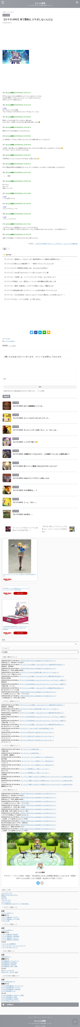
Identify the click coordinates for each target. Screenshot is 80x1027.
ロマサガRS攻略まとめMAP (9, 999)
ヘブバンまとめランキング (9, 948)
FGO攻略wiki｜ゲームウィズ (10, 961)
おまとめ (4, 899)
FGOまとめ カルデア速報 (9, 973)
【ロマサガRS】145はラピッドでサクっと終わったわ (30, 479)
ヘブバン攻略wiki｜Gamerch (10, 940)
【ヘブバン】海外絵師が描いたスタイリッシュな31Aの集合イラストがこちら (30, 291)
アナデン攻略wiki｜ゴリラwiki (10, 919)
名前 (4, 379)
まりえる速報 (40, 1019)
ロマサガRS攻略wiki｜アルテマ (10, 988)
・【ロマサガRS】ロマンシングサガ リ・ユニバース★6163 (54, 244)
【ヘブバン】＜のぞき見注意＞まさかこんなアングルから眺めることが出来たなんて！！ (34, 295)
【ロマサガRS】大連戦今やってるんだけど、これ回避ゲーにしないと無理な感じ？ (41, 454)
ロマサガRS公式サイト (8, 982)
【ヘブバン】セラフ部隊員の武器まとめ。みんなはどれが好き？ (26, 268)
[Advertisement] (40, 36)
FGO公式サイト (6, 957)
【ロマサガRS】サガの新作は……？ (24, 491)
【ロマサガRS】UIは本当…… (22, 515)
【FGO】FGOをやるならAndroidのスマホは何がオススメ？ (38, 661)
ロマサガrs (7, 341)
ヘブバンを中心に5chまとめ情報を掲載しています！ (40, 1022)
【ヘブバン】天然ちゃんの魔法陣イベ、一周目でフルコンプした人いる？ (29, 264)
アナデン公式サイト (7, 913)
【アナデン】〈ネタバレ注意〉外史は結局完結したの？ (37, 729)
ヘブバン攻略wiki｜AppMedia (10, 936)
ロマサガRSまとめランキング (10, 1001)
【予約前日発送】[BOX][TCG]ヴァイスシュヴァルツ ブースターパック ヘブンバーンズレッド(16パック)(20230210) (15, 628)
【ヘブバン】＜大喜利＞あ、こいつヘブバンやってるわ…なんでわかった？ (30, 277)
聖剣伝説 (12, 341)
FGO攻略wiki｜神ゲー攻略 (9, 967)
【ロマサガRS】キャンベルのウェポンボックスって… (31, 418)
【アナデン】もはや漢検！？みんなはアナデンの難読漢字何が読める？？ (42, 665)
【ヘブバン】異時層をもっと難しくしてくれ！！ (35, 769)
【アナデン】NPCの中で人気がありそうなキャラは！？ (37, 733)
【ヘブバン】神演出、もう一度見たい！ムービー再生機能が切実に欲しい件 (30, 282)
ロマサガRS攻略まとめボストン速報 (12, 996)
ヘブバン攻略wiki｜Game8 (9, 935)
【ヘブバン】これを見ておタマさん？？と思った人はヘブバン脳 (26, 273)
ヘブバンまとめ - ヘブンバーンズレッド (13, 946)
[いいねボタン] (5, 248)
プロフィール (36, 1015)
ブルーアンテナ (6, 900)
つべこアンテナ (6, 902)
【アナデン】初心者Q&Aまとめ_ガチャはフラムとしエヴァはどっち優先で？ (42, 680)
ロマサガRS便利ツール (8, 991)
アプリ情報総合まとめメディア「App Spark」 (15, 904)
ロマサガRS (7, 339)
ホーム (29, 1015)
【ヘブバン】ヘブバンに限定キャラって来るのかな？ (37, 757)
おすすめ (8, 254)
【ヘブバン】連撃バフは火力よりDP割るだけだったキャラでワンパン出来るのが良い (47, 777)
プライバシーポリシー (47, 1015)
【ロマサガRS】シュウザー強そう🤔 (25, 442)
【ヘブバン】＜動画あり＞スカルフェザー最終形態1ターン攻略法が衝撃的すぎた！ (33, 259)
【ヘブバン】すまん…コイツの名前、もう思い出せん (22, 300)
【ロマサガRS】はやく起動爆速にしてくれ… (28, 406)
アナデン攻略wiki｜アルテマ (10, 917)
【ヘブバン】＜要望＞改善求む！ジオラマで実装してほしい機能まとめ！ (29, 286)
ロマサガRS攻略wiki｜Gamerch (11, 990)
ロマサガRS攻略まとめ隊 (9, 997)
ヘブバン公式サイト (7, 930)
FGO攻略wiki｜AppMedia (9, 963)
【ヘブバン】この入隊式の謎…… (31, 750)
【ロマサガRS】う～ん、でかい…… (24, 503)
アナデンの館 (5, 921)
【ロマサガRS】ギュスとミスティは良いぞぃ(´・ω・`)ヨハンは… (35, 430)
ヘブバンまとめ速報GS (8, 944)
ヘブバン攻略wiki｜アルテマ (10, 938)
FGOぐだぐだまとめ (7, 971)
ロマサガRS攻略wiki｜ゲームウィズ (12, 986)
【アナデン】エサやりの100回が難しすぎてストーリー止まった (39, 673)
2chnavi (3, 897)
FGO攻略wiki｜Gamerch (8, 965)
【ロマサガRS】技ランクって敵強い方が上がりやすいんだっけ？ (34, 467)
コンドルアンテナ (6, 894)
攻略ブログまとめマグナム (9, 895)
